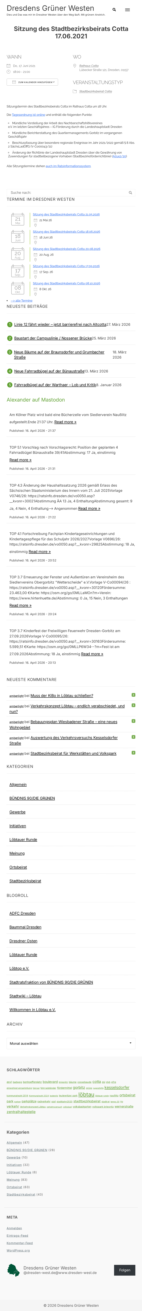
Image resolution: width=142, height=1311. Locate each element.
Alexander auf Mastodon (37, 399)
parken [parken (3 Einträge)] (17, 1101)
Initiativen (17, 825)
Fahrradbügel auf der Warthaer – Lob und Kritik (55, 384)
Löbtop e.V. (19, 968)
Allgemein (18, 784)
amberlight (16, 695)
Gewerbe (17, 812)
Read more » (65, 422)
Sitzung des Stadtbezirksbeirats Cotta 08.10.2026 (66, 283)
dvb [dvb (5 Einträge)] (108, 1081)
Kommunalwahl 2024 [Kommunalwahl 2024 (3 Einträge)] (39, 1095)
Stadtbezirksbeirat (25, 880)
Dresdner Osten (23, 940)
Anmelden (14, 1228)
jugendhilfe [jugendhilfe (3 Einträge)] (98, 1088)
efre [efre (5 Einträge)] (113, 1081)
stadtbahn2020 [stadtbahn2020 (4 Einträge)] (64, 1101)
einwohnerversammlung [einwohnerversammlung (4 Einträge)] (19, 1087)
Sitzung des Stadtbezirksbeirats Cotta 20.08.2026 (66, 249)
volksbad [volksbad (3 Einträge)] (67, 1107)
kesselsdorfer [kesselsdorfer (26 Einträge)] (116, 1087)
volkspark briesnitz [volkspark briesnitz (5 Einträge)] (103, 1106)
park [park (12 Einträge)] (10, 1101)
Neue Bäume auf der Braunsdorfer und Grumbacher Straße (59, 354)
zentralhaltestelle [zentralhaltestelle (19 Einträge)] (21, 1111)
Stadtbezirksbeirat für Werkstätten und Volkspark (73, 753)
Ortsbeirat (18, 867)
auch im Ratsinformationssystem (68, 166)
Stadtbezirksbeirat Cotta (95, 91)
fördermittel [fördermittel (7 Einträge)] (64, 1087)
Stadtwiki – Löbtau (25, 995)
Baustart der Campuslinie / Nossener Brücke (53, 338)
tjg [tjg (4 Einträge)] (121, 1101)
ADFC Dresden (22, 913)
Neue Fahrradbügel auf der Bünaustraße (49, 371)
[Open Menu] (127, 9)
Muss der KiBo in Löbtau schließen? (62, 695)
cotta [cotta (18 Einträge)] (96, 1081)
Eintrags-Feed (17, 1235)
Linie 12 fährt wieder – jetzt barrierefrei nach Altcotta (60, 324)
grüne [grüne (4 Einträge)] (89, 1087)
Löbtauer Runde (23, 839)
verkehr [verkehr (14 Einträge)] (13, 1106)
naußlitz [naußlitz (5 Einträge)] (114, 1095)
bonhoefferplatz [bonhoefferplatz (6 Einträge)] (32, 1081)
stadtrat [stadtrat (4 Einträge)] (106, 1101)
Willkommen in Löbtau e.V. (32, 1009)
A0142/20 (119, 156)
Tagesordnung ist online (28, 114)
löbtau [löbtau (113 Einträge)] (86, 1094)
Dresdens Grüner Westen (50, 8)
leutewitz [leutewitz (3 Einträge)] (54, 1095)
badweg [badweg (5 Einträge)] (17, 1081)
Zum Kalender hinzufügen (32, 82)
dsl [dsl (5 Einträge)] (103, 1081)
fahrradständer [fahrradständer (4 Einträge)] (48, 1087)
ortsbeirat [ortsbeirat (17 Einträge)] (127, 1095)
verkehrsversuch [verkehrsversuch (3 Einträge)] (54, 1107)
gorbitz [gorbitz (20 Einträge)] (79, 1087)
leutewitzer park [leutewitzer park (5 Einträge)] (68, 1095)
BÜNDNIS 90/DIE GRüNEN (32, 798)
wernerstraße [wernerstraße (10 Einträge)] (124, 1106)
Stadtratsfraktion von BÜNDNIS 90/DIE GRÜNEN (51, 982)
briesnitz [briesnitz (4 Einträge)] (63, 1081)
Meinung (17, 853)
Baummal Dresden (25, 927)
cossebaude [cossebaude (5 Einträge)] (84, 1081)
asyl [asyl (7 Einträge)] (9, 1081)
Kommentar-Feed (20, 1243)
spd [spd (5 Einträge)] (53, 1101)
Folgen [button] (124, 1270)
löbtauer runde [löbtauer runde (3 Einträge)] (102, 1095)
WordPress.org (18, 1250)
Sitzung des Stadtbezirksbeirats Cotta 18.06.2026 (66, 231)
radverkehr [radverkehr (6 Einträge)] (43, 1101)
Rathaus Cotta (89, 65)
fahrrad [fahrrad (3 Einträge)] (36, 1088)
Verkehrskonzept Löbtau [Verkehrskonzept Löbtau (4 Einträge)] (33, 1106)
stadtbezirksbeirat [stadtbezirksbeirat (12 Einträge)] (87, 1101)
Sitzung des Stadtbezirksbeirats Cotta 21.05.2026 (66, 214)
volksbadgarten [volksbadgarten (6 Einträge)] (82, 1106)
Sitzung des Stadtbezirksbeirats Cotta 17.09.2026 (66, 266)
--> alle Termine (21, 300)
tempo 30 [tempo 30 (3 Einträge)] (115, 1101)
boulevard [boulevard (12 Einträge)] (50, 1081)
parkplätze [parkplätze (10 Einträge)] (29, 1101)
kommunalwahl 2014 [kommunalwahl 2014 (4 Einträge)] (17, 1095)
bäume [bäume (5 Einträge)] (73, 1081)
